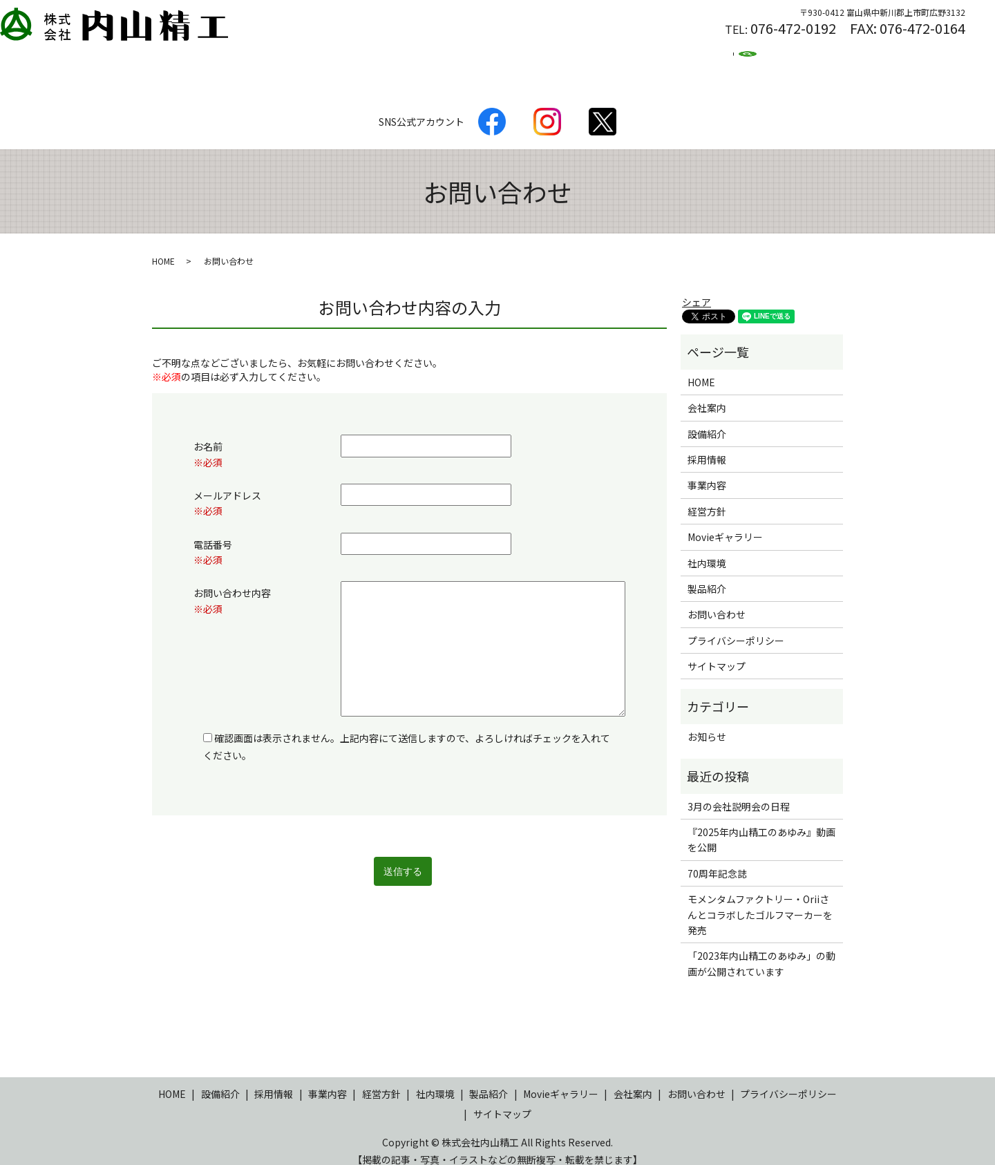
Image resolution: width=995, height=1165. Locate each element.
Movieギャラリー (725, 524)
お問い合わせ (717, 601)
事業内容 (707, 472)
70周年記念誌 (717, 860)
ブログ (747, 59)
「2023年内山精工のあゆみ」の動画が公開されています (761, 950)
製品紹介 (280, 59)
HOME (218, 59)
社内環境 (551, 59)
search (798, 59)
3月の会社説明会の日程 (739, 793)
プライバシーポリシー (736, 627)
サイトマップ (717, 653)
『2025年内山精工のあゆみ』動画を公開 (761, 826)
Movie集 (685, 59)
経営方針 (483, 59)
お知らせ (707, 723)
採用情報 (619, 59)
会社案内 (416, 59)
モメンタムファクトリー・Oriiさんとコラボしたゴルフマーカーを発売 (760, 901)
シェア (696, 289)
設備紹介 (348, 59)
